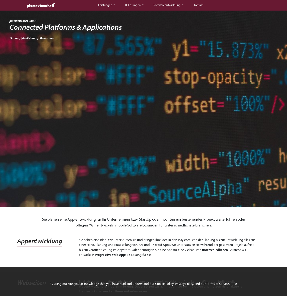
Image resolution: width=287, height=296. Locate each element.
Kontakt (198, 5)
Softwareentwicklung (167, 5)
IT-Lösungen (133, 5)
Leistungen (105, 5)
